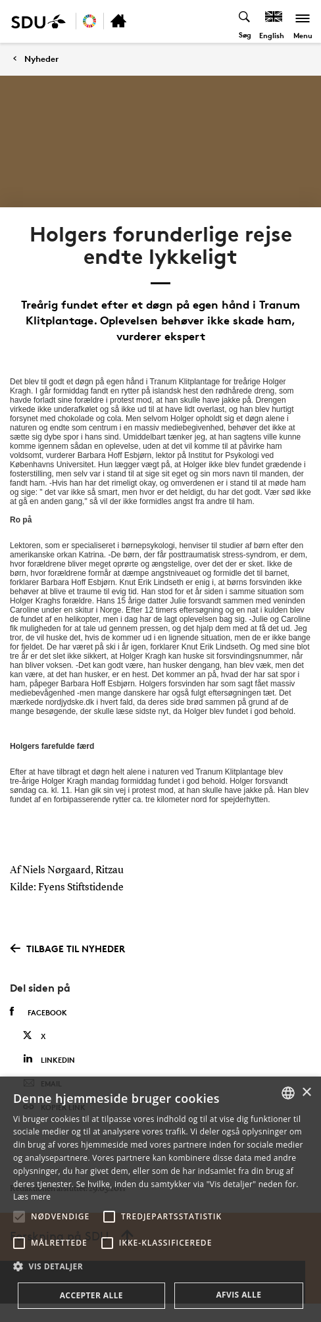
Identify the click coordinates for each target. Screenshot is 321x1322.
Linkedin (49, 1059)
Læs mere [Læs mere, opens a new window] (32, 1196)
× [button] (306, 1093)
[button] (19, 1217)
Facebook (38, 1012)
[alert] (160, 1199)
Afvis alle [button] (238, 1294)
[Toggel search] (245, 21)
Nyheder (41, 59)
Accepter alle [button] (91, 1295)
